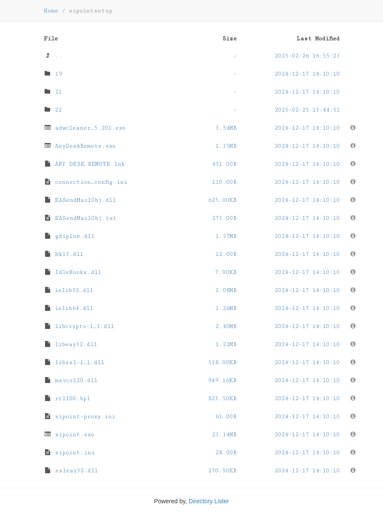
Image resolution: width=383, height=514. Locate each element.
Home (51, 10)
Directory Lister (209, 501)
